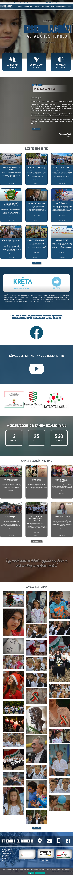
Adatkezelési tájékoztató (40, 873)
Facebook (58, 2)
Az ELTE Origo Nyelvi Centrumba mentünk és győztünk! (36, 518)
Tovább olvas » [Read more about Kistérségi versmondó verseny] (62, 493)
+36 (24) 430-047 (24, 2)
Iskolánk (4, 852)
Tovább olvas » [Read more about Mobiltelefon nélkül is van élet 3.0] (11, 253)
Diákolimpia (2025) (11, 517)
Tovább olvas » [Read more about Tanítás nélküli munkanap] (36, 215)
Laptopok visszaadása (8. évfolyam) (11, 168)
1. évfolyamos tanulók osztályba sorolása (11, 204)
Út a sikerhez (36, 480)
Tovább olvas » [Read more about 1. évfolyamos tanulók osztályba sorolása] (11, 216)
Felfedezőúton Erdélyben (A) (36, 168)
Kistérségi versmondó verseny (62, 481)
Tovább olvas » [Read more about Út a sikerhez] (36, 492)
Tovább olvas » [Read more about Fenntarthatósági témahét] (36, 252)
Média (4, 858)
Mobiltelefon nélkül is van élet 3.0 (11, 241)
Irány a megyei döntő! (11, 480)
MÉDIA (53, 7)
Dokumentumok (6, 857)
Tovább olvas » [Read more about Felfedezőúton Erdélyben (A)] (36, 179)
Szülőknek (5, 855)
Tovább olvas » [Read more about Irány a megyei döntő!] (11, 490)
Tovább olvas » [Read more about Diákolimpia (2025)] (11, 528)
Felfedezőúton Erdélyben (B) (62, 168)
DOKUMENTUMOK (46, 7)
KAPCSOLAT (70, 6)
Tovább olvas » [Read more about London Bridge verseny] (62, 528)
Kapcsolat (5, 860)
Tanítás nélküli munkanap (36, 203)
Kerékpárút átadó (62, 240)
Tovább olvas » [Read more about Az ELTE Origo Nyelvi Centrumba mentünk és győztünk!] (36, 532)
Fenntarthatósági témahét (36, 240)
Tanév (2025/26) (7, 853)
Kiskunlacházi (6, 6)
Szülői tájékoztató (62, 203)
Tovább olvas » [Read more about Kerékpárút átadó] (62, 252)
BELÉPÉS (56, 288)
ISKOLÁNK (20, 7)
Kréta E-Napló (49, 2)
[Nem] (71, 871)
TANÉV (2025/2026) (29, 7)
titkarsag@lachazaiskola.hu (10, 2)
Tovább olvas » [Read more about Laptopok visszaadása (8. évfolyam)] (11, 180)
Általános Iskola (6, 7)
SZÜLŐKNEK (38, 7)
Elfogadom (31, 873)
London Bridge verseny (62, 517)
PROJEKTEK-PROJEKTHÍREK (61, 6)
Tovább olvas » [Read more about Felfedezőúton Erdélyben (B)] (62, 179)
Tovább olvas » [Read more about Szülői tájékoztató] (62, 215)
